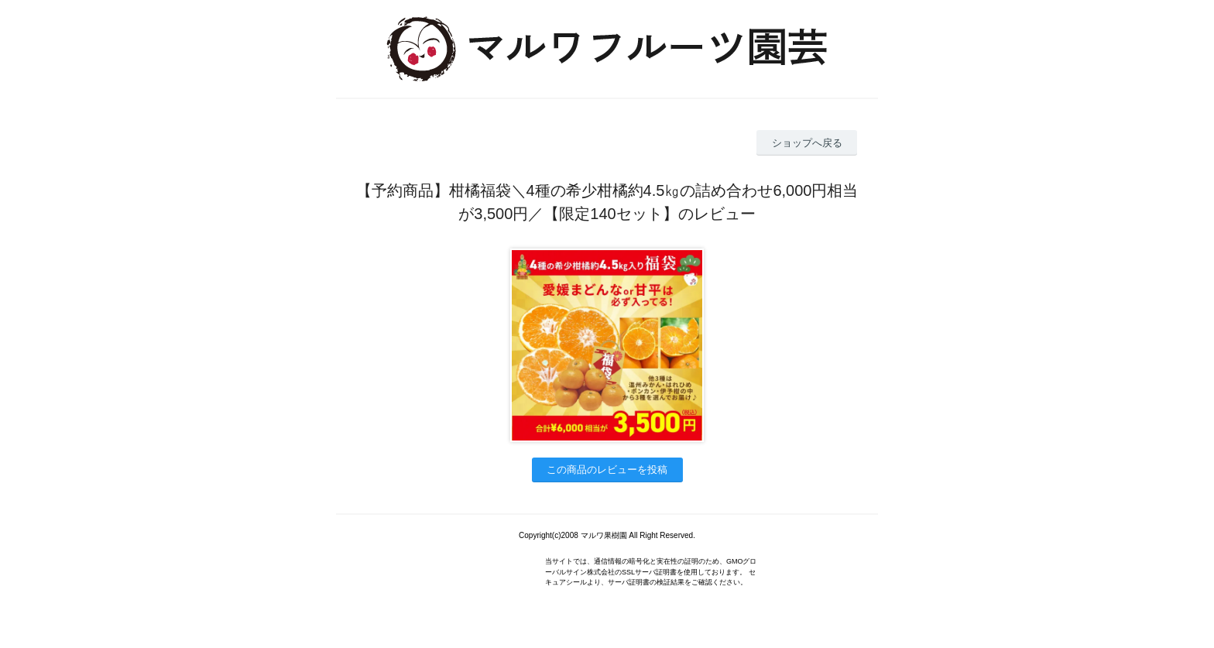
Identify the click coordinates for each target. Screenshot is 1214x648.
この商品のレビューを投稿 (607, 469)
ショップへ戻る (807, 143)
